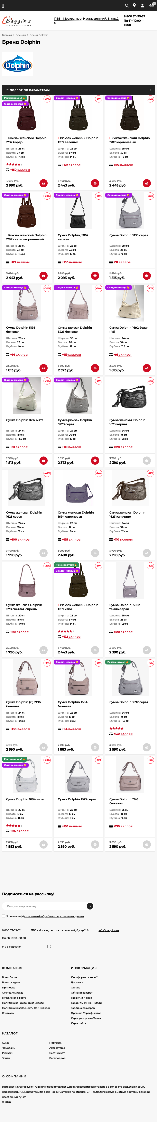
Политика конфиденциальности (23, 1002)
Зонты (6, 1058)
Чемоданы (8, 1047)
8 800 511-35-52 (11, 930)
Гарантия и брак (81, 997)
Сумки (6, 1042)
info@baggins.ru (109, 930)
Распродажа (57, 1058)
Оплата (75, 987)
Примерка (8, 987)
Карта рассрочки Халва (86, 1018)
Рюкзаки (7, 1053)
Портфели (55, 1042)
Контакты (8, 1013)
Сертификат (57, 1053)
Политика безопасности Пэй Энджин (26, 1008)
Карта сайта (78, 1023)
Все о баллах (10, 977)
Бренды (21, 35)
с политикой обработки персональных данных (54, 916)
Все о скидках (11, 982)
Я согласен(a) (43, 916)
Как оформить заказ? (84, 977)
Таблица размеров (83, 1008)
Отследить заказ (12, 992)
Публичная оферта (14, 997)
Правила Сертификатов (86, 1013)
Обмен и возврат (81, 992)
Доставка (77, 982)
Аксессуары (57, 1047)
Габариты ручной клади (86, 1002)
